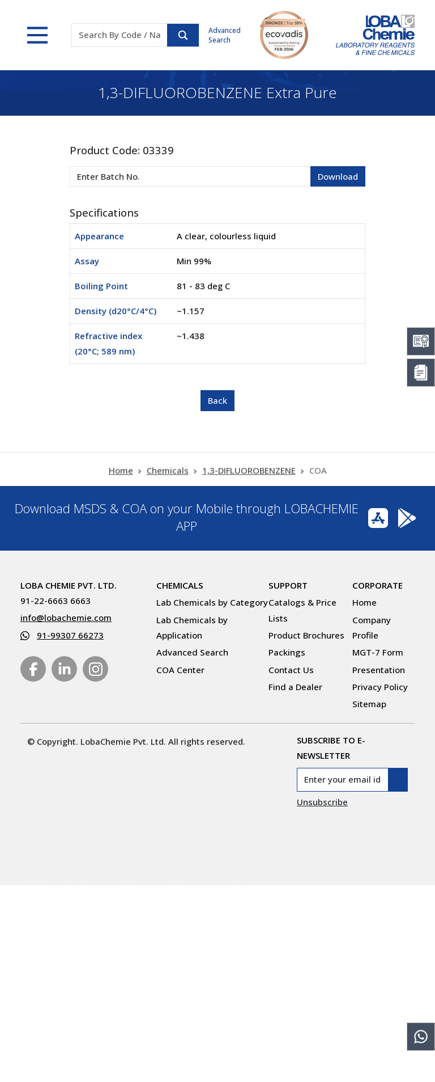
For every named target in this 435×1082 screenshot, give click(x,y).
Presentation (378, 669)
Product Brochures (306, 635)
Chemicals (168, 476)
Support (288, 585)
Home (121, 476)
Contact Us (291, 669)
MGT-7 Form (377, 652)
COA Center (180, 669)
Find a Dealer (295, 686)
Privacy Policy (380, 686)
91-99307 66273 (70, 635)
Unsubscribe (322, 802)
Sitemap (369, 703)
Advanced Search (224, 35)
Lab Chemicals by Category (212, 602)
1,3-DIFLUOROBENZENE (249, 476)
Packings (286, 652)
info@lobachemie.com (66, 617)
